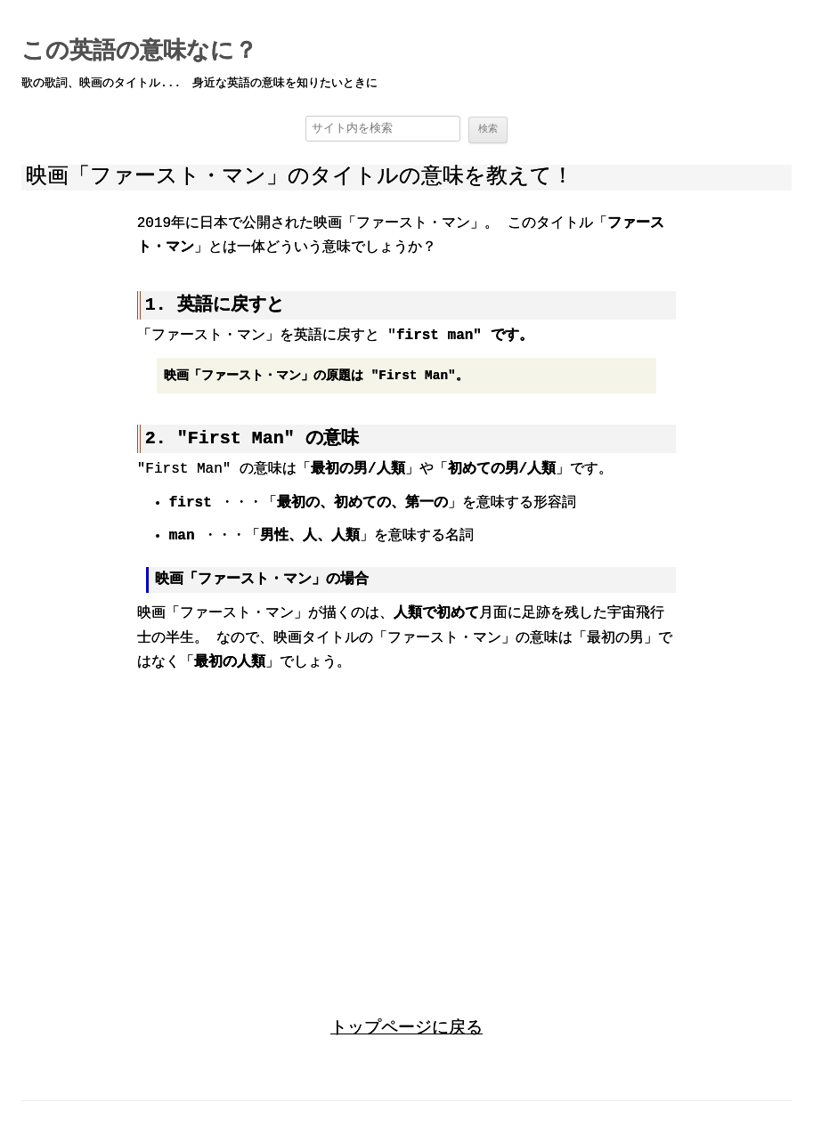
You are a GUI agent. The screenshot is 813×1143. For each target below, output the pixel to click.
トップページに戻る (406, 1027)
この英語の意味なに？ (139, 52)
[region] (407, 827)
